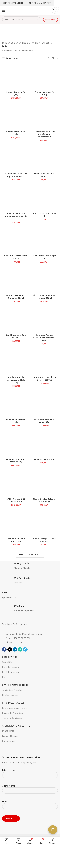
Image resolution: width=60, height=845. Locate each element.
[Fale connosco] (52, 829)
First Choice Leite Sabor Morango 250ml (44, 296)
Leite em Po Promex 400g (15, 420)
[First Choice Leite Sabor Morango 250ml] (44, 279)
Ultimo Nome (30, 788)
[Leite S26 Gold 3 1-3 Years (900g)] (15, 443)
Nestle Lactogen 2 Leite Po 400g (44, 539)
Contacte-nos (8, 741)
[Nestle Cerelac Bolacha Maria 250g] (44, 483)
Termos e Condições (12, 718)
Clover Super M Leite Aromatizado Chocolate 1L (16, 216)
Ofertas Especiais (10, 695)
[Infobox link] (30, 566)
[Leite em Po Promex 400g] (15, 403)
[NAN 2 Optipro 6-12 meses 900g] (15, 483)
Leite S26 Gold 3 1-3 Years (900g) (15, 460)
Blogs (5, 677)
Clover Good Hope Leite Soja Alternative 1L (15, 175)
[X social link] (9, 649)
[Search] (21, 19)
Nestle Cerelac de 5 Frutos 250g (16, 539)
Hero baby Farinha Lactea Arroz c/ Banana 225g (44, 337)
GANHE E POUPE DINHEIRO (15, 685)
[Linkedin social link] (15, 649)
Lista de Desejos (10, 736)
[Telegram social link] (25, 649)
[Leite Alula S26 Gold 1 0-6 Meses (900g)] (44, 361)
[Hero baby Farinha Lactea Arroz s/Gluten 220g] (15, 361)
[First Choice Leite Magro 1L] (44, 239)
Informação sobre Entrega (14, 708)
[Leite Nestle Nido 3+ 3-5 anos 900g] (44, 403)
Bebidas (45, 42)
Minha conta (8, 730)
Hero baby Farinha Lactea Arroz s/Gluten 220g (15, 380)
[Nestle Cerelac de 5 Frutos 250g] (15, 522)
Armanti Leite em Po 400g (44, 93)
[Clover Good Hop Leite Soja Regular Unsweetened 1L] (44, 115)
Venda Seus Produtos (12, 690)
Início (4, 42)
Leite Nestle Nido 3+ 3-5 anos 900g (44, 420)
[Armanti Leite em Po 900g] (15, 115)
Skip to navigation (13, 3)
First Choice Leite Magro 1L (44, 256)
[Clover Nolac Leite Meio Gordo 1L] (44, 158)
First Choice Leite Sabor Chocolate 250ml (15, 296)
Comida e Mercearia (28, 42)
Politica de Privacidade (12, 713)
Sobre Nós (7, 662)
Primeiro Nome (30, 772)
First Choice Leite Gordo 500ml (15, 256)
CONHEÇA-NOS (9, 657)
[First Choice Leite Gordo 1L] (44, 197)
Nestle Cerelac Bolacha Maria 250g (44, 500)
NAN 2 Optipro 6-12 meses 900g (16, 500)
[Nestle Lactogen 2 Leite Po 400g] (44, 522)
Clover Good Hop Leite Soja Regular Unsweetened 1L (44, 134)
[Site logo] (21, 9)
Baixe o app (50, 19)
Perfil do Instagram (11, 672)
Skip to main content (40, 3)
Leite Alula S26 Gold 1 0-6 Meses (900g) (44, 378)
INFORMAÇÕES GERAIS (13, 702)
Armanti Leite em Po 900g (15, 132)
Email (30, 803)
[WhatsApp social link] (20, 649)
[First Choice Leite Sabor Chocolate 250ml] (15, 279)
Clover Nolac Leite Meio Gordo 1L (44, 175)
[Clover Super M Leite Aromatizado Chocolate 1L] (15, 197)
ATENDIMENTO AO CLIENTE (16, 725)
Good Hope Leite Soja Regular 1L (15, 336)
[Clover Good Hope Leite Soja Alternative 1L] (15, 158)
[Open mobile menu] (4, 10)
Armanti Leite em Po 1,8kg (15, 93)
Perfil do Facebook (11, 667)
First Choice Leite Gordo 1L (44, 214)
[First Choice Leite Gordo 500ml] (15, 239)
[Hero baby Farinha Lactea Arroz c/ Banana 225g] (44, 319)
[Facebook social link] (4, 649)
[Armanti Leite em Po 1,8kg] (15, 76)
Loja (13, 42)
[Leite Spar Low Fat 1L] (44, 443)
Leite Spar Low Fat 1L (44, 459)
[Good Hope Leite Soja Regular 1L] (15, 319)
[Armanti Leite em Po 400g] (44, 76)
